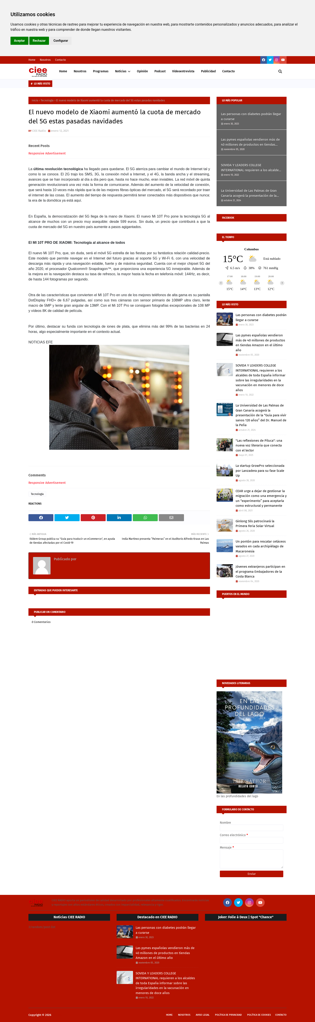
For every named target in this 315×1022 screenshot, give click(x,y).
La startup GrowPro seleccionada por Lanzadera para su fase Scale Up (260, 470)
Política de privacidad (228, 1014)
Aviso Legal (203, 1014)
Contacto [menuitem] (228, 71)
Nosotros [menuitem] (80, 71)
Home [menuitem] (63, 71)
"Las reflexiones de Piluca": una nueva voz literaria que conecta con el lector (259, 445)
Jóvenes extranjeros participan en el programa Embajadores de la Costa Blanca (260, 571)
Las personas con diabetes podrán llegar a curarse (251, 116)
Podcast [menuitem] (160, 71)
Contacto (60, 59)
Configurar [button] (60, 40)
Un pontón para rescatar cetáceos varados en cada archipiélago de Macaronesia (261, 546)
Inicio (35, 100)
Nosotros (45, 59)
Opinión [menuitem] (142, 71)
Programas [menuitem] (100, 71)
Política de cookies (259, 1014)
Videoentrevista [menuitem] (183, 71)
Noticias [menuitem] (120, 71)
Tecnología (47, 100)
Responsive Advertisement (47, 153)
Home (31, 59)
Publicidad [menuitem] (208, 71)
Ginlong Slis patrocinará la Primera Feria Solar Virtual (255, 523)
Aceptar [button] (19, 40)
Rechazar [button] (39, 40)
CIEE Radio (39, 130)
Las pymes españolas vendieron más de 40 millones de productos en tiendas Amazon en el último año (250, 142)
